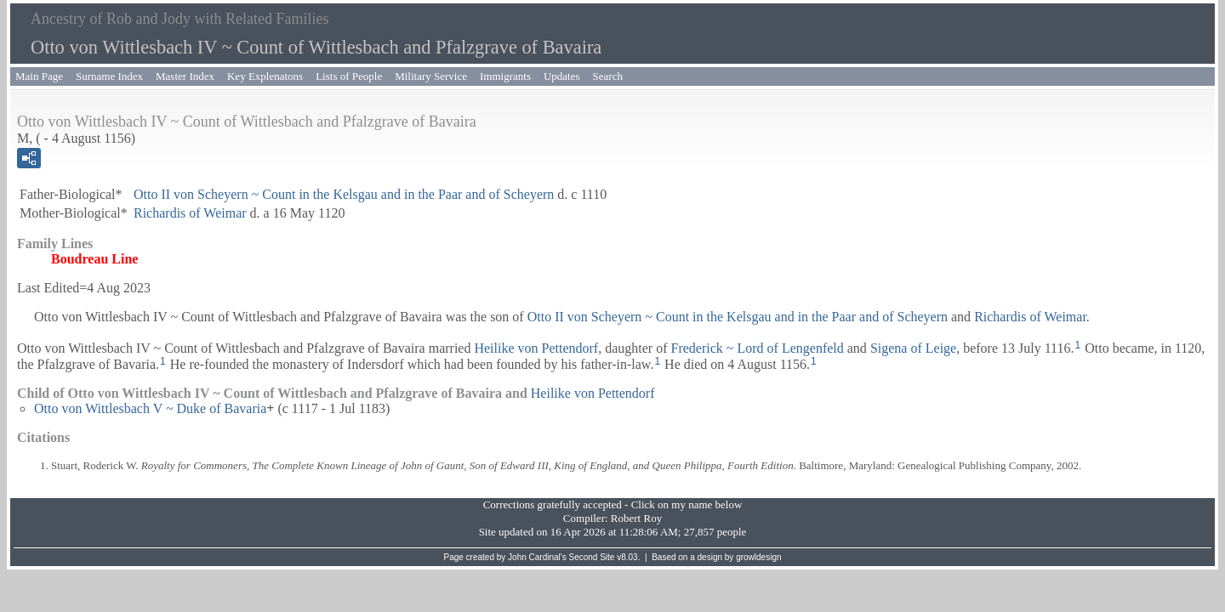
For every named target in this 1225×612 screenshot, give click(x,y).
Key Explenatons (265, 76)
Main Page (39, 76)
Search (608, 76)
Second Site (592, 557)
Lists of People (349, 76)
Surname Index (109, 76)
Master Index (185, 76)
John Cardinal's (537, 557)
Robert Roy (636, 518)
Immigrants (505, 76)
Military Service (431, 76)
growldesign (758, 557)
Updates (562, 76)
